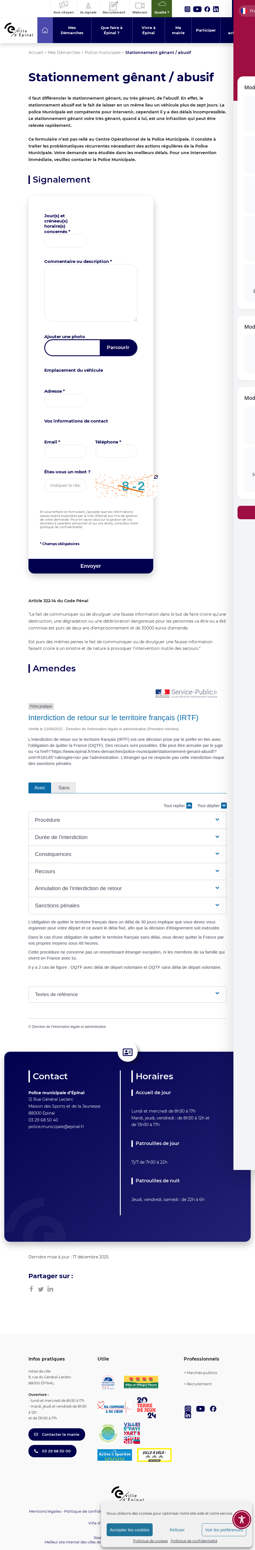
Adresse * (54, 391)
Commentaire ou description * (78, 261)
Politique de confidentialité (194, 1541)
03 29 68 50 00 (52, 1451)
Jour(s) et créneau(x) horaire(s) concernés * (57, 223)
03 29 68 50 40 (43, 1120)
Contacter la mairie (56, 1434)
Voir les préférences (224, 1529)
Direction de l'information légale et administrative (69, 1027)
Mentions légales (45, 1511)
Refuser (177, 1529)
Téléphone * (108, 442)
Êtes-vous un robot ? (67, 471)
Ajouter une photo (64, 336)
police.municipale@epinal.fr (56, 1126)
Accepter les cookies (129, 1529)
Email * (52, 442)
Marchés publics (202, 1372)
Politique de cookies (150, 1541)
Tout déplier (212, 806)
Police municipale (103, 52)
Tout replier (178, 806)
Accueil (35, 52)
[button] (127, 820)
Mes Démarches (64, 52)
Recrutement (199, 1384)
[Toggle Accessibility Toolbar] (242, 1519)
